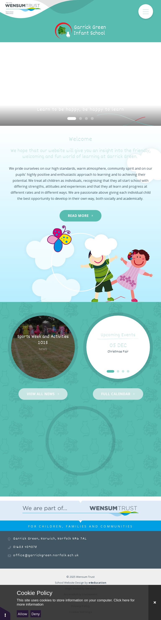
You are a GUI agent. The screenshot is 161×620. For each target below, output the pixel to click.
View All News (41, 394)
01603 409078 (25, 547)
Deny (35, 613)
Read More (78, 215)
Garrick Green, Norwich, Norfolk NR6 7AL (50, 538)
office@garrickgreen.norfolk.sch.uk (46, 555)
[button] (5, 613)
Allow (22, 613)
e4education (97, 582)
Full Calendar (115, 394)
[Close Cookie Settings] (154, 602)
